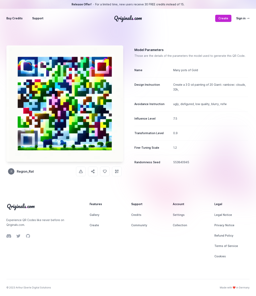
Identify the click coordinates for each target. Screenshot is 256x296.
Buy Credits (14, 18)
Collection (180, 225)
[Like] (105, 171)
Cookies (220, 256)
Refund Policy (223, 235)
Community (139, 225)
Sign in (243, 18)
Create (223, 18)
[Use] (117, 171)
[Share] (93, 171)
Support (37, 18)
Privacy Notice (224, 225)
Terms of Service (226, 246)
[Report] (81, 171)
